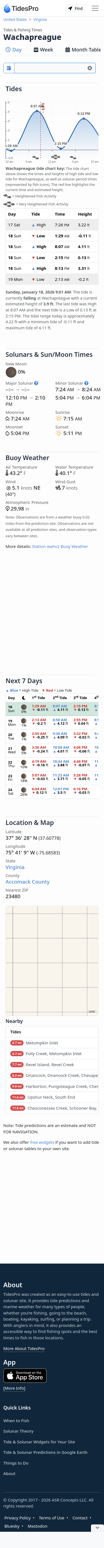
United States (15, 19)
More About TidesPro (24, 1348)
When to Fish (16, 1420)
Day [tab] (14, 49)
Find (75, 8)
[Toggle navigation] (95, 8)
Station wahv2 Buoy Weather (60, 546)
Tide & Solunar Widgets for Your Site (39, 1441)
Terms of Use (51, 1517)
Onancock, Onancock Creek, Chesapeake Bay (54, 1075)
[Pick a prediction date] (8, 68)
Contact (79, 1517)
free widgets (42, 1142)
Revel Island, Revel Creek (42, 1064)
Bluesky (11, 1526)
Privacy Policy (17, 1517)
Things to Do (16, 1463)
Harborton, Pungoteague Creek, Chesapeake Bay (54, 1086)
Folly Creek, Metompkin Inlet (46, 1053)
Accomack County (28, 881)
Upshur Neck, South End (42, 1097)
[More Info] (14, 1388)
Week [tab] (43, 49)
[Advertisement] (52, 614)
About (9, 1473)
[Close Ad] (97, 1528)
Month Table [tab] (83, 49)
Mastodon (37, 1526)
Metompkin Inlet (34, 1042)
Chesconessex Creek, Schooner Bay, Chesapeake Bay (54, 1108)
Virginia (40, 19)
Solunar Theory (18, 1431)
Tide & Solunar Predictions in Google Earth (45, 1452)
